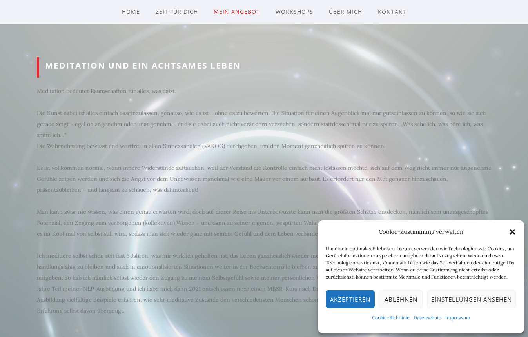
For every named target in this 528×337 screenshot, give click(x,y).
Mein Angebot (237, 11)
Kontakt (392, 11)
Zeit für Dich (177, 11)
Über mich (345, 11)
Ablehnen (401, 299)
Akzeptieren (350, 299)
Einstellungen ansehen (471, 299)
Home (131, 11)
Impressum (457, 318)
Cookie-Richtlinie (391, 318)
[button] (512, 232)
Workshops (294, 11)
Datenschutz (427, 318)
